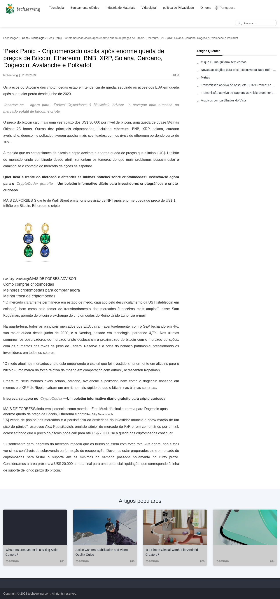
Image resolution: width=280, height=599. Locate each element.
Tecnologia (56, 7)
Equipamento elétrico (84, 7)
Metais (205, 77)
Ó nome (205, 7)
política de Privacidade (178, 7)
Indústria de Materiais (120, 7)
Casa (25, 38)
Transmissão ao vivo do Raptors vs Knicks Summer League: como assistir (239, 92)
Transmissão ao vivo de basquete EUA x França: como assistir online (239, 85)
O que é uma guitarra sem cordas (224, 62)
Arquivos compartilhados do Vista (223, 100)
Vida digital (149, 7)
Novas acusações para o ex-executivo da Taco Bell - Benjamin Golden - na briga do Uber (239, 70)
